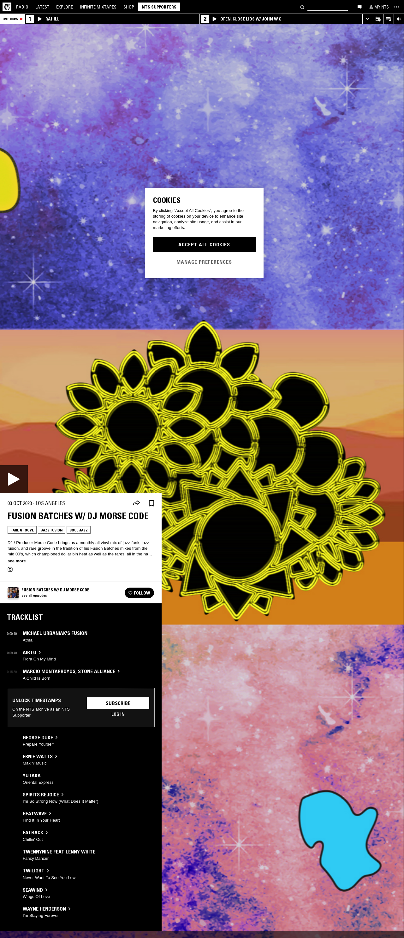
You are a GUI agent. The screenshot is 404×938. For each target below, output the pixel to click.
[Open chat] (359, 6)
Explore (64, 7)
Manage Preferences (204, 262)
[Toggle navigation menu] (396, 7)
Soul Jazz (78, 530)
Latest (42, 7)
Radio (22, 7)
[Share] (136, 503)
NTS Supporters (159, 7)
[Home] (7, 7)
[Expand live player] (367, 19)
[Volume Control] (399, 19)
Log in (118, 714)
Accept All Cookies (204, 244)
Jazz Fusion (51, 530)
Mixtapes (98, 7)
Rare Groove (22, 530)
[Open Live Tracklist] (388, 19)
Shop (128, 7)
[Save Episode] (151, 503)
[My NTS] (378, 7)
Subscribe (118, 703)
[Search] (302, 7)
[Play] (14, 479)
